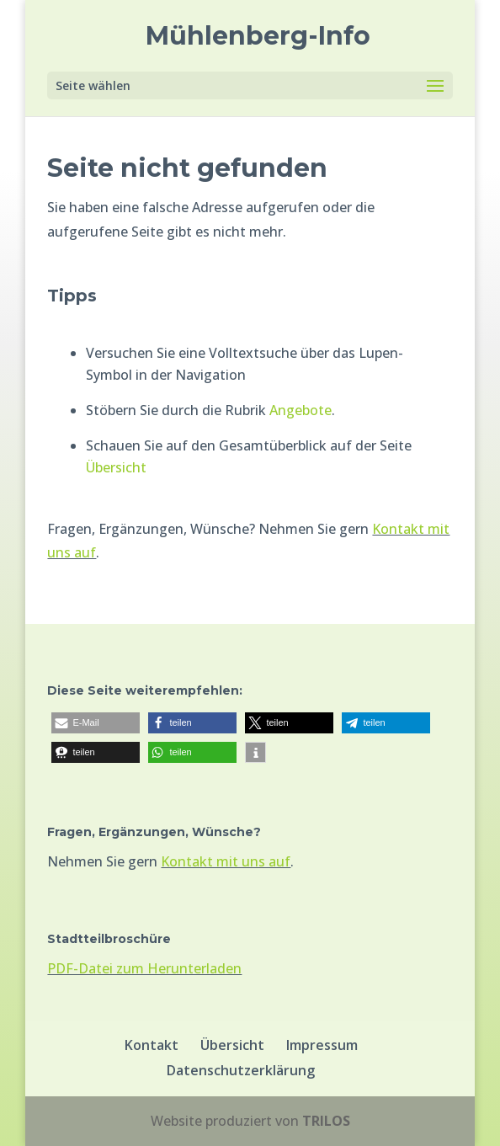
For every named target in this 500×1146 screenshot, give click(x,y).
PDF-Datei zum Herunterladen (144, 968)
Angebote (300, 410)
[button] (95, 722)
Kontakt (151, 1045)
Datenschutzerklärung (241, 1070)
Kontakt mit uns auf (225, 861)
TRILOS (326, 1120)
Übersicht (116, 467)
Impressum (322, 1045)
